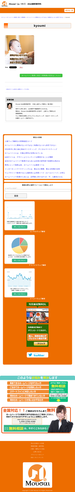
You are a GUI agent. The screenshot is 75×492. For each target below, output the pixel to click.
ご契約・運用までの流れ (37, 449)
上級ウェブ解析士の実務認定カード (18, 141)
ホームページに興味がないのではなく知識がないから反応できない (45, 17)
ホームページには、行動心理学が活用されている (24, 153)
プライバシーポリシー (37, 454)
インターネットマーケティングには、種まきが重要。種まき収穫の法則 (32, 169)
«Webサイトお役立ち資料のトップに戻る (17, 89)
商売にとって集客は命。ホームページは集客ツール (24, 165)
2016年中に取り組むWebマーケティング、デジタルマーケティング (31, 149)
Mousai (36, 490)
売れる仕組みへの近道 (37, 443)
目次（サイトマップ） (37, 457)
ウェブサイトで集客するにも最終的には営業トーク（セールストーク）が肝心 (35, 173)
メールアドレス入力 (11, 188)
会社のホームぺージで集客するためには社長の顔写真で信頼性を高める (32, 161)
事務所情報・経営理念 (37, 446)
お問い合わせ (37, 451)
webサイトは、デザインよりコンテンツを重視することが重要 (29, 157)
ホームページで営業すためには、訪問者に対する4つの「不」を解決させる (34, 177)
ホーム (3, 17)
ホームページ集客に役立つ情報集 (16, 17)
